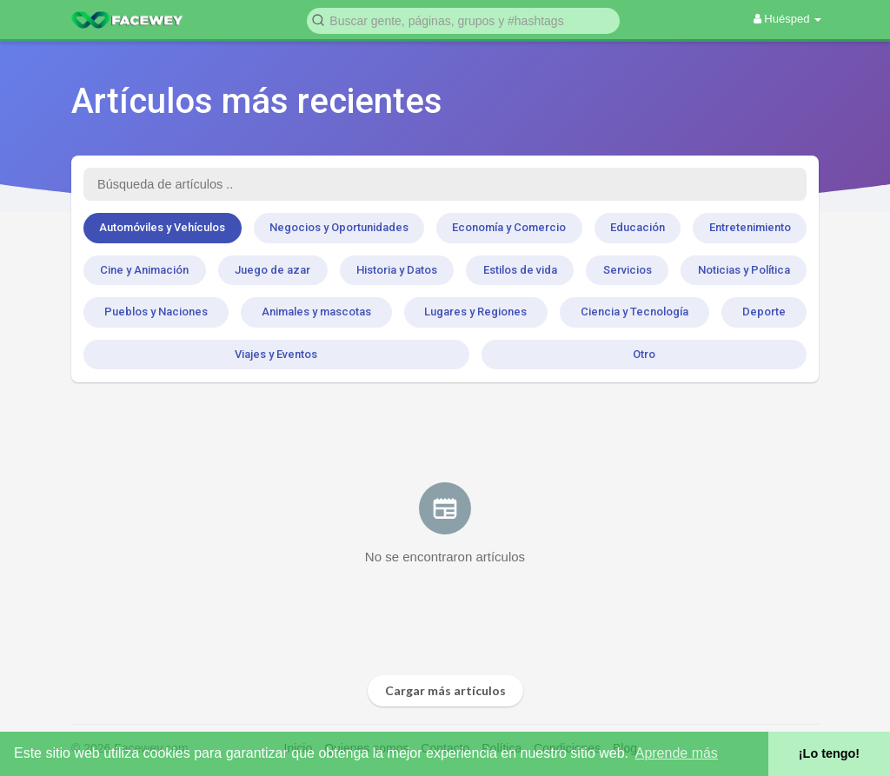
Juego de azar (272, 269)
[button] (463, 19)
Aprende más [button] (676, 753)
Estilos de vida (520, 269)
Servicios (627, 269)
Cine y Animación (144, 269)
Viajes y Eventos (276, 354)
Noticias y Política (744, 269)
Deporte (764, 311)
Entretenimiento (750, 227)
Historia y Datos (396, 269)
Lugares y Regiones (475, 311)
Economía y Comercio (509, 227)
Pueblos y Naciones (156, 311)
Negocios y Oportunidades (338, 227)
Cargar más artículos (445, 690)
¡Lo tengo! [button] (829, 753)
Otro (644, 354)
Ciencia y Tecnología (634, 311)
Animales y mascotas (316, 311)
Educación (637, 227)
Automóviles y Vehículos (162, 227)
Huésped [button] (787, 18)
